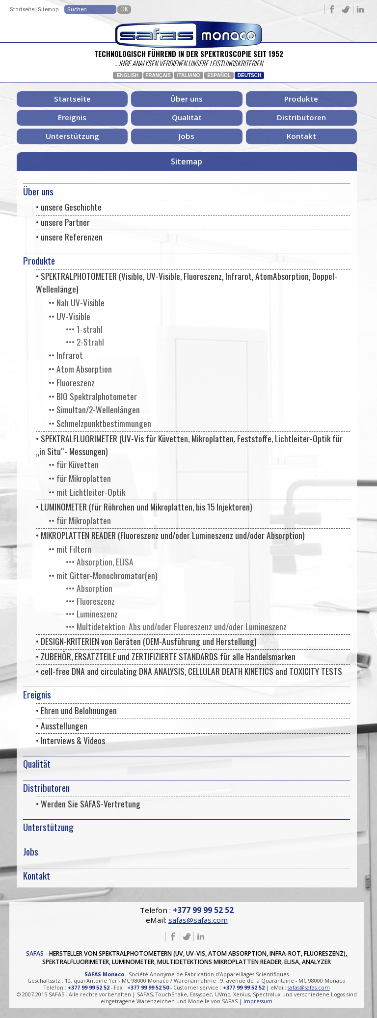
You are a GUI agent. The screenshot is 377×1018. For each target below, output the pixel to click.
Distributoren (301, 117)
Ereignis (72, 117)
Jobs (186, 136)
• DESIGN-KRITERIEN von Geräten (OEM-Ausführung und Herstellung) (146, 641)
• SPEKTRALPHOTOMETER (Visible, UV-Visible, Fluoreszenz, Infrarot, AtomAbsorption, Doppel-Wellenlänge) (186, 282)
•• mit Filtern (70, 548)
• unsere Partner (63, 221)
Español (219, 75)
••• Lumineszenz (92, 613)
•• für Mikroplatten (80, 478)
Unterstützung (72, 136)
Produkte (301, 99)
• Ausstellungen (61, 725)
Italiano (188, 75)
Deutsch (249, 75)
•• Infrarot (66, 354)
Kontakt (301, 136)
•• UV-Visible (69, 316)
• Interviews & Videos (70, 740)
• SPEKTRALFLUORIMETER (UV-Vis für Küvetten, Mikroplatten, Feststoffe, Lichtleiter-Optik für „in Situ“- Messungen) (189, 444)
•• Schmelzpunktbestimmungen (100, 423)
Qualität (187, 117)
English (127, 75)
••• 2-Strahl (85, 341)
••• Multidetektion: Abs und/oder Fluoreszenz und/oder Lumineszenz (176, 626)
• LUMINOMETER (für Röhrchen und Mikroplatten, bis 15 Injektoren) (144, 506)
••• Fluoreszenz (90, 600)
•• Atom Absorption (80, 368)
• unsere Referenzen (69, 236)
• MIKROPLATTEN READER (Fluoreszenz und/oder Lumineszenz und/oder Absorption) (170, 535)
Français (158, 75)
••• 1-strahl (84, 328)
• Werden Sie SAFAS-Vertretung (88, 803)
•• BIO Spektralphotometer (93, 396)
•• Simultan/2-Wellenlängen (94, 409)
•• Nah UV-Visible (77, 302)
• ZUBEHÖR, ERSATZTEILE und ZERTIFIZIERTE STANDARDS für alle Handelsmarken (166, 656)
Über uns (186, 99)
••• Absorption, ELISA (100, 561)
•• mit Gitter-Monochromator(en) (103, 575)
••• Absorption (89, 588)
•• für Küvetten (74, 464)
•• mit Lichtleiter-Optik (87, 491)
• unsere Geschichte (69, 206)
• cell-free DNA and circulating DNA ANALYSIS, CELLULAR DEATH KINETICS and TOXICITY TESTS (189, 671)
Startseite (22, 9)
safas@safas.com (198, 920)
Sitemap (48, 9)
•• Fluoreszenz (72, 382)
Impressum (257, 1001)
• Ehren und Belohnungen (76, 710)
